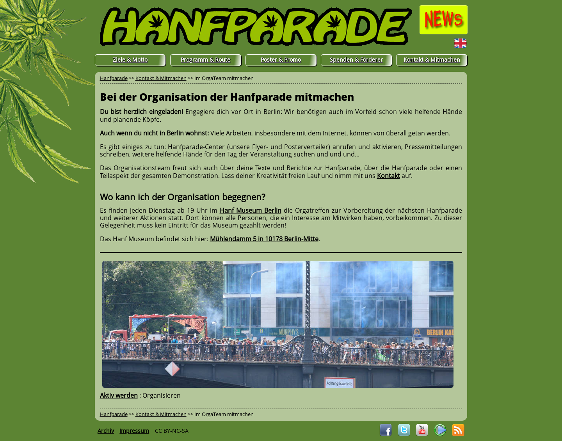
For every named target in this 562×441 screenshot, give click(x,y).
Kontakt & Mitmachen (432, 59)
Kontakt (388, 175)
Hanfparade (114, 78)
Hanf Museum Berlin (250, 210)
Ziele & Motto (130, 59)
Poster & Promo (281, 59)
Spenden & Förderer (356, 59)
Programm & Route (205, 59)
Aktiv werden (119, 395)
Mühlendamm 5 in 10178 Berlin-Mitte (264, 239)
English (445, 42)
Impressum (134, 430)
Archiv (106, 430)
